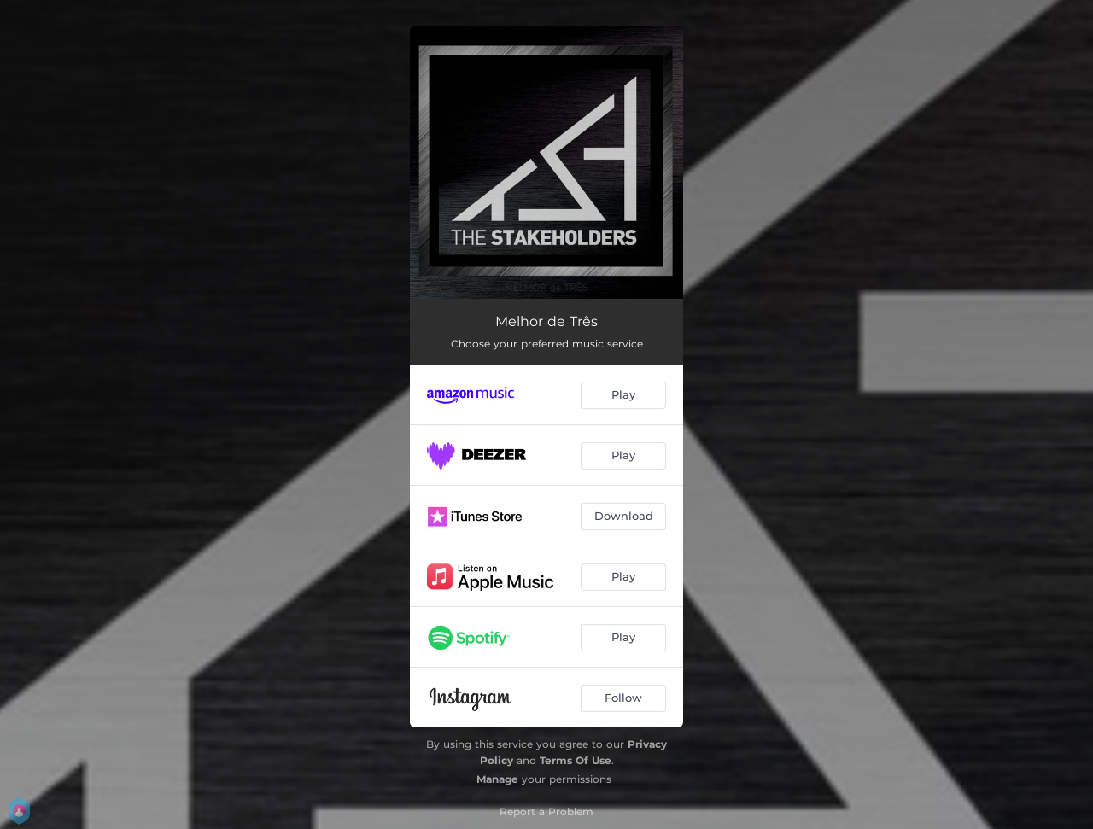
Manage (497, 779)
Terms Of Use (575, 760)
